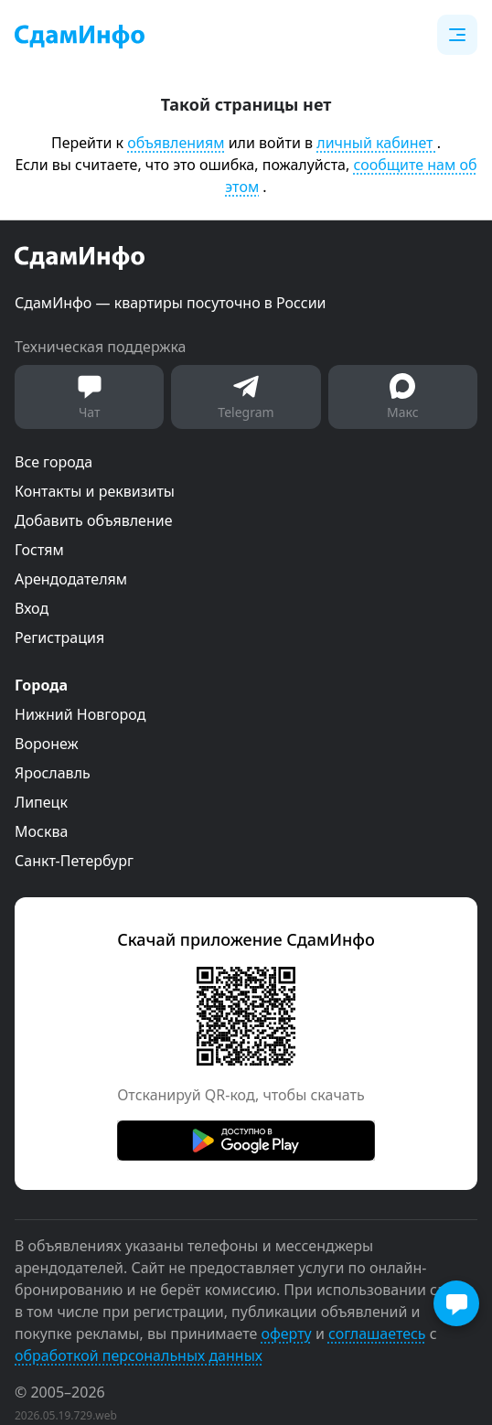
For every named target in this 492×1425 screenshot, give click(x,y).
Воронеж (47, 744)
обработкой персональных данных (138, 1355)
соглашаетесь (377, 1333)
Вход (31, 608)
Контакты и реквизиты (95, 491)
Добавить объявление (93, 520)
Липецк (41, 802)
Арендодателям (71, 579)
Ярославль (53, 773)
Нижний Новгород (80, 714)
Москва (41, 831)
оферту (286, 1333)
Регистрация (59, 637)
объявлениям (175, 143)
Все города (53, 462)
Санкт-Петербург (74, 861)
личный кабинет (376, 143)
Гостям (39, 550)
